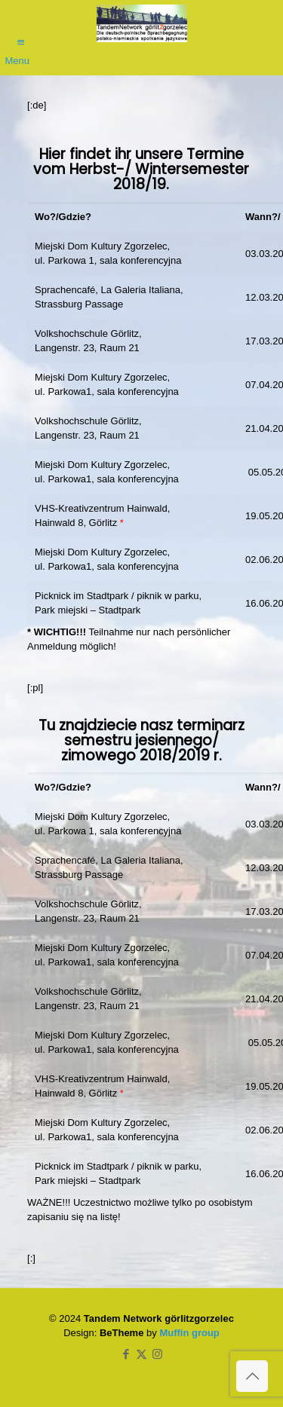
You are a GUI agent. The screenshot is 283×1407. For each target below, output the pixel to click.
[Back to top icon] (252, 1376)
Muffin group (189, 1332)
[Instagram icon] (157, 1353)
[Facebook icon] (125, 1353)
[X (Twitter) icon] (141, 1353)
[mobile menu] (20, 35)
